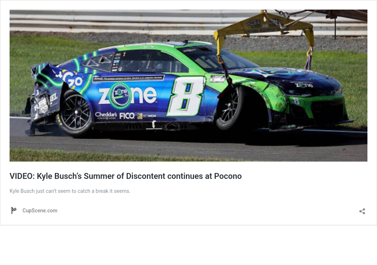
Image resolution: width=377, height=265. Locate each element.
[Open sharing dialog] (362, 209)
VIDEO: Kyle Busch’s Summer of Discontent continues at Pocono (126, 176)
